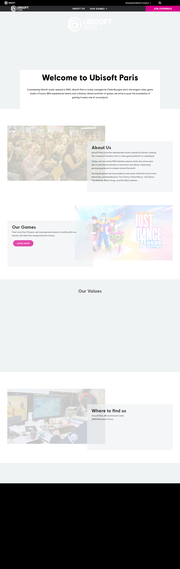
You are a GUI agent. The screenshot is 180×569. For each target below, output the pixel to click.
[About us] (78, 8)
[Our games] (98, 8)
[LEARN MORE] (23, 244)
